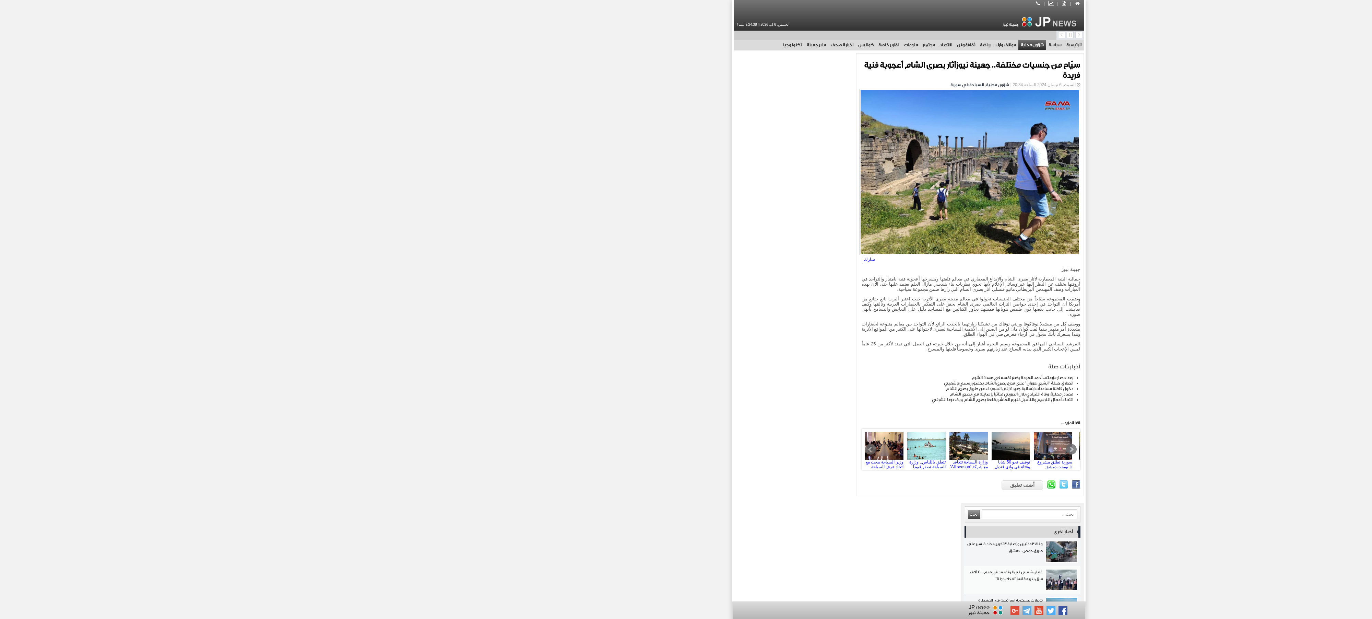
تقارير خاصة (665, 45)
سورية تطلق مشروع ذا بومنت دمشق (834, 446)
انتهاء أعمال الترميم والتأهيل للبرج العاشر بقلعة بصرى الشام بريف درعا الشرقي (779, 396)
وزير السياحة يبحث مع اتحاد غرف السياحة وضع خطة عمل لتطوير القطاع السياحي (666, 446)
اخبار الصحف (619, 45)
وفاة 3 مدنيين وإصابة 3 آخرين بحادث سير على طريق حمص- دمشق (572, 103)
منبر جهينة (593, 45)
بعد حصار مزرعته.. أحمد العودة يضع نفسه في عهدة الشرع (799, 374)
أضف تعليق (799, 482)
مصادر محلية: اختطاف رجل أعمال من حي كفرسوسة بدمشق (572, 421)
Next (848, 446)
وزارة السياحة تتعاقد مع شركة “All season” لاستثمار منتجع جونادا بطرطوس (750, 446)
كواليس (643, 45)
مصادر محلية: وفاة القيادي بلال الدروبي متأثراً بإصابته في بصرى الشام (788, 391)
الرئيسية (851, 45)
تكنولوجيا (569, 45)
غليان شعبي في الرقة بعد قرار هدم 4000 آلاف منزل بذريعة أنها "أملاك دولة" (572, 131)
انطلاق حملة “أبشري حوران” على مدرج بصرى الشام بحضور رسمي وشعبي (785, 380)
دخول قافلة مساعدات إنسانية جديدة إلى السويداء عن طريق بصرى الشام (786, 385)
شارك (651, 256)
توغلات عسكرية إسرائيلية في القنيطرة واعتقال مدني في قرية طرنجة (572, 159)
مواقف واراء (782, 45)
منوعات (688, 45)
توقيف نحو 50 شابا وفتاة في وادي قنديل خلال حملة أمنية (792, 446)
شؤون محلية (809, 45)
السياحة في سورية (744, 84)
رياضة (762, 45)
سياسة (832, 45)
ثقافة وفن (743, 45)
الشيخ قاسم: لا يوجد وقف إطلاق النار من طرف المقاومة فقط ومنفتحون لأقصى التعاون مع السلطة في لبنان (572, 449)
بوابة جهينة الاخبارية (782, 593)
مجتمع (706, 45)
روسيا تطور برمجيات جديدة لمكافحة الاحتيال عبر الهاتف (572, 393)
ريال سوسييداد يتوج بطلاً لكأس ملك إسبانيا (572, 187)
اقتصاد (723, 45)
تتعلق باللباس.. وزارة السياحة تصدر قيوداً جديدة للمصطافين (708, 446)
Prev (652, 446)
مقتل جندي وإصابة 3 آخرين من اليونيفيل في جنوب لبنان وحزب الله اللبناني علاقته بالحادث (572, 365)
